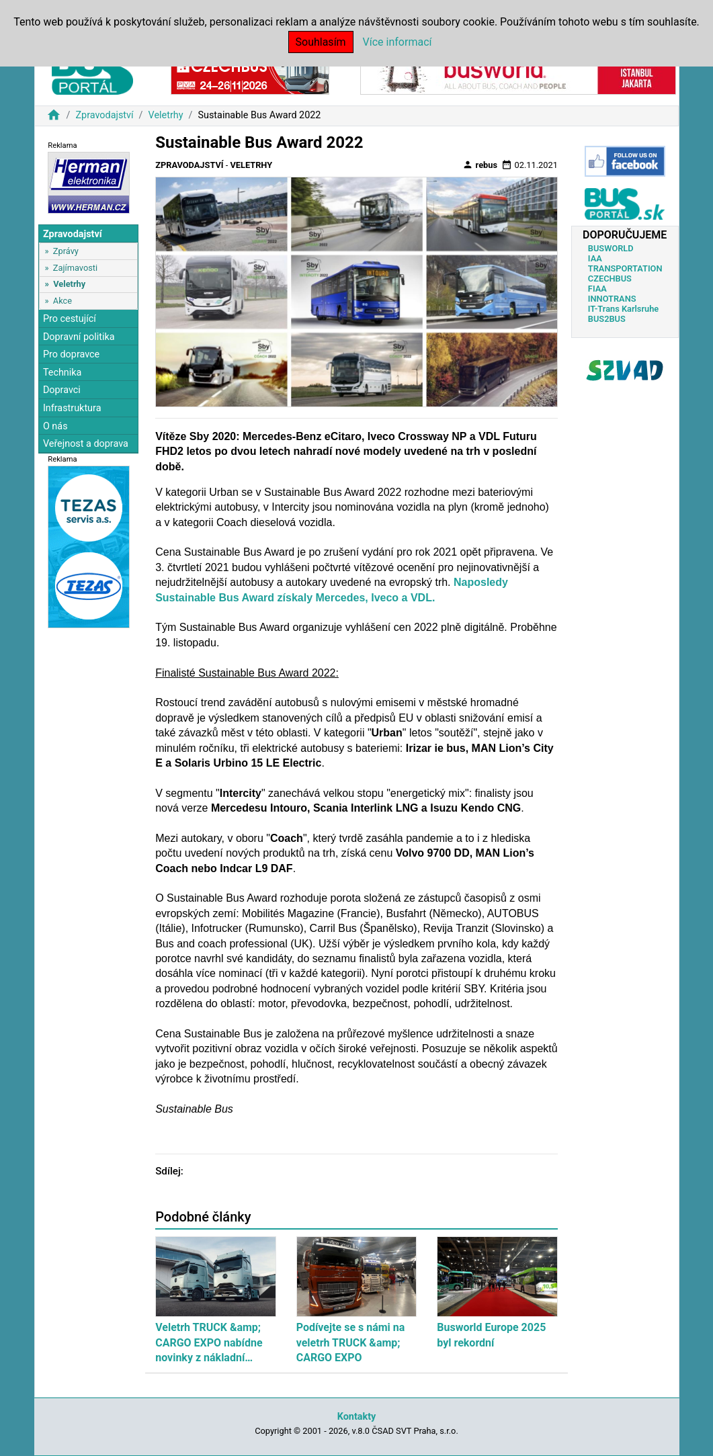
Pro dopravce (71, 354)
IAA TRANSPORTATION (625, 263)
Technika (62, 372)
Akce (62, 301)
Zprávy (66, 251)
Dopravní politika (79, 337)
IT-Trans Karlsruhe (623, 309)
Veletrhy (166, 115)
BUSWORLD (611, 248)
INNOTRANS (612, 299)
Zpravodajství (104, 115)
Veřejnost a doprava (85, 443)
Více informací (397, 42)
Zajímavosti (75, 268)
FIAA (597, 289)
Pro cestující (69, 319)
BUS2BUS (607, 319)
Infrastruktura (72, 408)
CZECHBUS (610, 278)
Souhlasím (321, 42)
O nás (55, 426)
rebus (479, 164)
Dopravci (62, 390)
